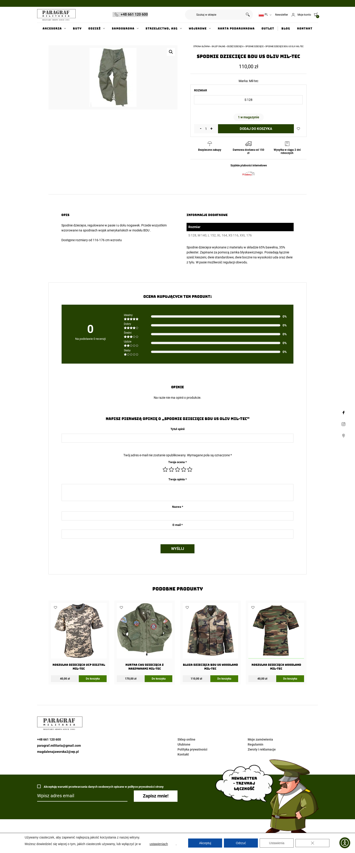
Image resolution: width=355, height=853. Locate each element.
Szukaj (248, 15)
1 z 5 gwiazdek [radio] (165, 469)
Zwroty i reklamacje (262, 749)
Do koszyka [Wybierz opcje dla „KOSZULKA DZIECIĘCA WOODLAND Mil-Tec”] (290, 678)
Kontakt (304, 28)
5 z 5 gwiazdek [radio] (189, 469)
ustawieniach (159, 844)
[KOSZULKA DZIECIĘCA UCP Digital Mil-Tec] (78, 638)
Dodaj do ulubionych (298, 128)
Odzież (94, 28)
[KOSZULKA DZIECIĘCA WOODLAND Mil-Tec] (276, 638)
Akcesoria (52, 28)
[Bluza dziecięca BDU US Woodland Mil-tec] (210, 638)
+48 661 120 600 (134, 14)
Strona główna (201, 46)
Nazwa (177, 506)
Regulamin (255, 744)
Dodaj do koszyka (256, 129)
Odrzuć (241, 843)
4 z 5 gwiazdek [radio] (183, 469)
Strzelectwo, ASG (162, 28)
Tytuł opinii (177, 429)
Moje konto (304, 14)
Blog (285, 28)
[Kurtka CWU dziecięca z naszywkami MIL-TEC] (144, 638)
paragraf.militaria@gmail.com (59, 745)
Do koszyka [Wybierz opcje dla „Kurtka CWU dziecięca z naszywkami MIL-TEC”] (159, 678)
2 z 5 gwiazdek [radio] (171, 469)
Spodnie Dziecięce (254, 46)
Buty (77, 28)
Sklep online (218, 46)
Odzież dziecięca (235, 46)
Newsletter (281, 14)
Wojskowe (198, 28)
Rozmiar (200, 90)
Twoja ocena (177, 462)
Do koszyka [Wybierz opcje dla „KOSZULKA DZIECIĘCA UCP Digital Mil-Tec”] (93, 678)
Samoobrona (123, 28)
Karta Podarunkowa (236, 28)
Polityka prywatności (192, 749)
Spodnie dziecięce (73, 225)
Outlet (267, 28)
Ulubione (184, 744)
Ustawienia (276, 843)
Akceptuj (205, 843)
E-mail (178, 525)
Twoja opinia (177, 479)
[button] (171, 52)
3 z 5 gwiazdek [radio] (177, 469)
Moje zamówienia (260, 739)
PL (263, 14)
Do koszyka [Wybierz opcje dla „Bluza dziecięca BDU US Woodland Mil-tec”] (224, 678)
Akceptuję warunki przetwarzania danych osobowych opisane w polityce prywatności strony (100, 786)
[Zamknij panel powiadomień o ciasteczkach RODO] (312, 843)
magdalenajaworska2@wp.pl (58, 751)
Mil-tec (253, 81)
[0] (315, 14)
